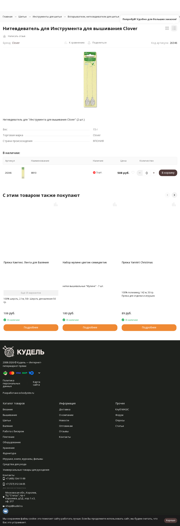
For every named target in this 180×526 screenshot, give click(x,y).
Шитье (23, 16)
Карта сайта (36, 390)
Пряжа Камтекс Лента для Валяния (26, 262)
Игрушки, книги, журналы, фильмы (23, 465)
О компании (66, 421)
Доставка (64, 416)
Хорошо (170, 520)
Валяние (8, 432)
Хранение (9, 454)
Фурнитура (9, 459)
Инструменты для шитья (47, 16)
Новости (64, 426)
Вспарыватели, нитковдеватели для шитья (93, 16)
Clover (16, 43)
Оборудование (12, 448)
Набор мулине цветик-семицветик (85, 262)
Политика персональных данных (11, 389)
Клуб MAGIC (122, 416)
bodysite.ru (27, 399)
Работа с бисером (13, 437)
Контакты (65, 443)
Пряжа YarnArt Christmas (137, 262)
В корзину (168, 172)
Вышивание (10, 421)
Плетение (8, 443)
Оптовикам (66, 432)
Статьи (119, 432)
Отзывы (64, 437)
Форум (119, 421)
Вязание (8, 416)
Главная (7, 16)
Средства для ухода (14, 470)
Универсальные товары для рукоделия (26, 476)
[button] (167, 195)
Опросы (120, 426)
